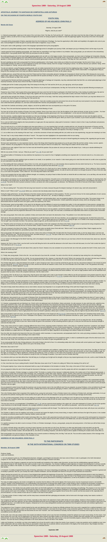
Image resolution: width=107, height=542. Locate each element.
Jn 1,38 (39, 152)
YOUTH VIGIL (53, 18)
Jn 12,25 (59, 276)
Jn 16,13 (18, 245)
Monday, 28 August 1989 (10, 447)
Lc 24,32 (3, 182)
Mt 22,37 (35, 409)
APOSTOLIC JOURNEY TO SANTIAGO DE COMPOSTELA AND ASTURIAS (29, 12)
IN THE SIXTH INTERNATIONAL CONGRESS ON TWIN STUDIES (53, 444)
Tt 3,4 (25, 266)
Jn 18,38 (22, 191)
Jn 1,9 (67, 221)
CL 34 (39, 403)
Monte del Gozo (7, 25)
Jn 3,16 (61, 165)
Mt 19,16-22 (61, 314)
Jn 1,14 (48, 234)
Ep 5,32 (13, 317)
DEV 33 (71, 225)
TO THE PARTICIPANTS (53, 441)
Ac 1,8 (96, 405)
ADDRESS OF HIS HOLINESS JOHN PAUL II (53, 21)
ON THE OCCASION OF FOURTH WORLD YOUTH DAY (21, 15)
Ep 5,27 (103, 311)
